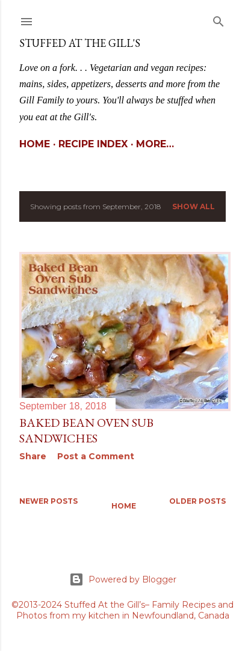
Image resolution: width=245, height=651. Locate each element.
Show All (193, 206)
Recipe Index (93, 144)
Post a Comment (95, 456)
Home (34, 144)
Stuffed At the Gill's (79, 43)
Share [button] (32, 456)
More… (155, 144)
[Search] (218, 19)
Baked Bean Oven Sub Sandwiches (86, 430)
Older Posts (197, 501)
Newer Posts (48, 501)
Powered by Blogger (122, 579)
